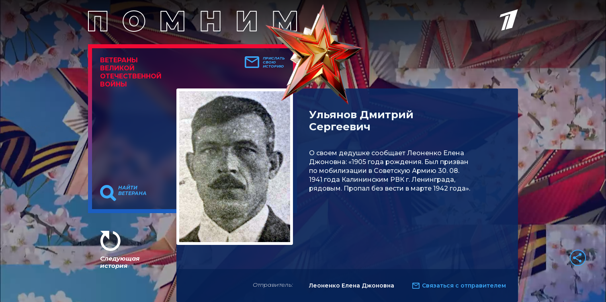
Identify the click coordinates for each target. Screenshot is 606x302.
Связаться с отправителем (464, 285)
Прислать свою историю (274, 62)
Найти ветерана (132, 190)
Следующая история (119, 262)
